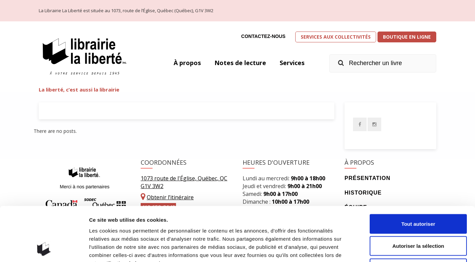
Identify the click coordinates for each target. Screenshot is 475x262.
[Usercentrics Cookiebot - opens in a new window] (44, 249)
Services (292, 63)
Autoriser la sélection (418, 195)
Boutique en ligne (407, 37)
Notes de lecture (240, 63)
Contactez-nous (263, 36)
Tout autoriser (418, 173)
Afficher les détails (374, 248)
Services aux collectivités (336, 37)
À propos (187, 63)
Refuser (418, 217)
